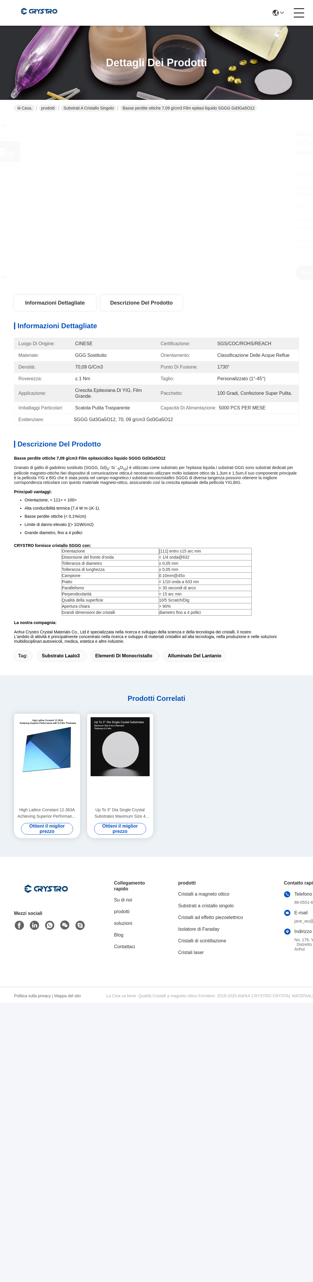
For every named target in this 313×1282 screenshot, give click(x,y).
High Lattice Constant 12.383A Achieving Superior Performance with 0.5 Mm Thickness (47, 813)
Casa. (24, 108)
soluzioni (123, 923)
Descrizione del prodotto (141, 303)
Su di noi (123, 899)
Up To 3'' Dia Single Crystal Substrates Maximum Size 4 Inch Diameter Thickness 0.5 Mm (120, 813)
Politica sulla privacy (32, 995)
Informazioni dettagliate (55, 303)
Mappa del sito (67, 995)
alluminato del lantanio (194, 655)
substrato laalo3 (61, 655)
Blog (118, 934)
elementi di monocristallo (124, 655)
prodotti (48, 108)
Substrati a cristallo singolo (88, 108)
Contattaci (124, 946)
